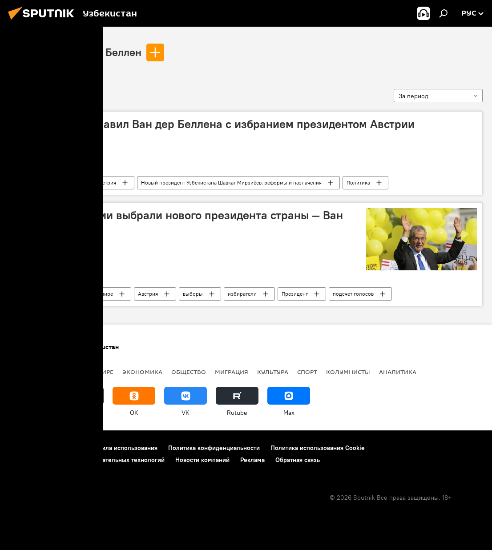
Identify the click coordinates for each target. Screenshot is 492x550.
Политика (358, 182)
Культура (272, 372)
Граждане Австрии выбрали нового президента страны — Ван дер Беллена (179, 222)
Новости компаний (202, 460)
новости (24, 372)
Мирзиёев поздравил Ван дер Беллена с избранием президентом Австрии (215, 124)
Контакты (63, 448)
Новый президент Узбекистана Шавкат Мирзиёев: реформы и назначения (231, 182)
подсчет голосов (353, 293)
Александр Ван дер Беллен (75, 52)
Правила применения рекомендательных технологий (87, 460)
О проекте (24, 448)
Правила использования (122, 448)
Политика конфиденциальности (214, 448)
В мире (104, 293)
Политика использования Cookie (317, 448)
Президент (295, 293)
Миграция (231, 372)
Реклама (252, 460)
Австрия (106, 182)
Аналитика (397, 372)
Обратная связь (297, 460)
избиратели (242, 293)
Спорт (307, 372)
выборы (193, 293)
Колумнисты (348, 372)
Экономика (142, 372)
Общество (188, 372)
